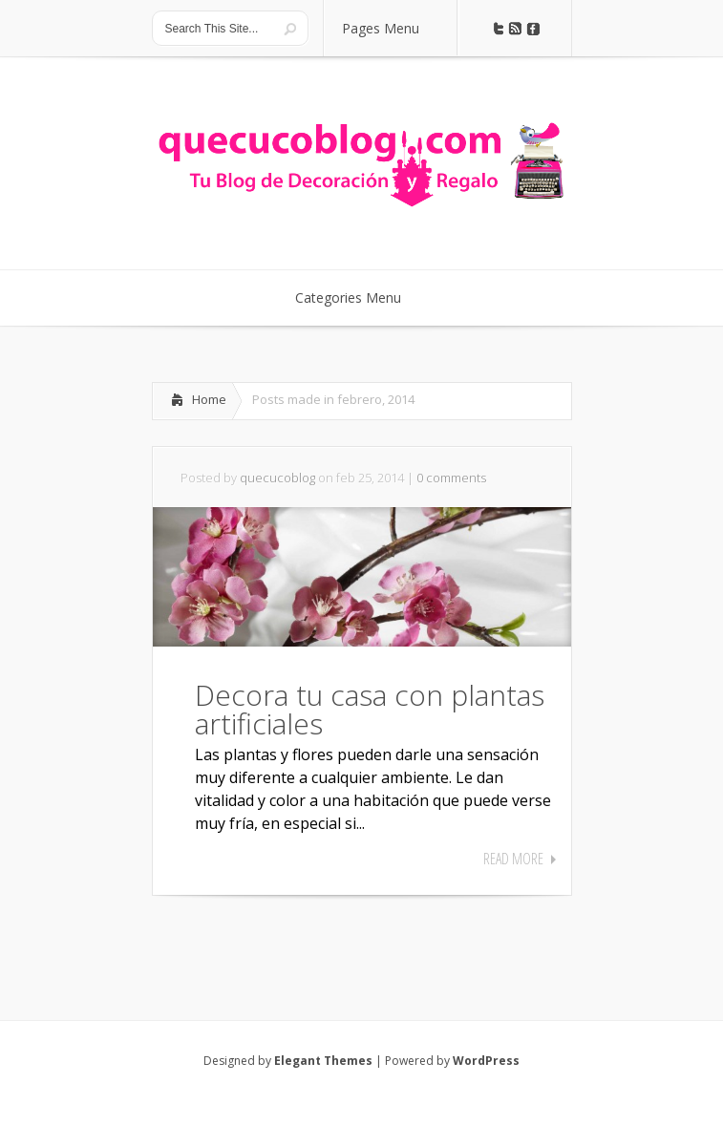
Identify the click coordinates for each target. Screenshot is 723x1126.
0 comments (451, 477)
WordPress (486, 1060)
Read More (513, 858)
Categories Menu (360, 297)
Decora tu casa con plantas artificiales (369, 709)
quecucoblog (277, 477)
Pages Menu (392, 28)
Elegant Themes (323, 1060)
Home (209, 399)
